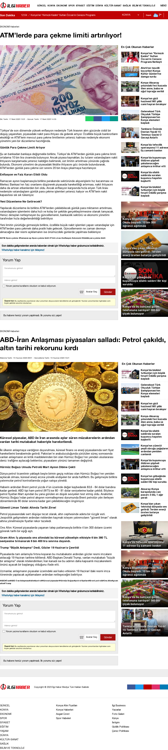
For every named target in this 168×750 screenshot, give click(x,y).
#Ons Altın (107, 581)
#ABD (2, 581)
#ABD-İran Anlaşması (19, 581)
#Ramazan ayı (25, 238)
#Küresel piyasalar (50, 581)
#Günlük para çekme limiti (93, 238)
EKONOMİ (61, 5)
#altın (31, 581)
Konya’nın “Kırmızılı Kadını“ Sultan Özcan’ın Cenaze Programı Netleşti (58, 18)
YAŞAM (4, 731)
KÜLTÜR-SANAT (113, 5)
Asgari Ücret (62, 714)
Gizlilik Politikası (120, 726)
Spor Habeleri (63, 718)
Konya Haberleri (64, 709)
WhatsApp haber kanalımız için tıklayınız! (23, 250)
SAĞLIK (127, 5)
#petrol (37, 581)
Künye (115, 718)
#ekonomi (76, 238)
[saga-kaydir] (19, 15)
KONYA (51, 5)
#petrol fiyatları (81, 581)
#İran (7, 581)
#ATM (2, 238)
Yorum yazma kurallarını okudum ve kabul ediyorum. (31, 286)
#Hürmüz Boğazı (66, 581)
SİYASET (80, 5)
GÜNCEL (41, 5)
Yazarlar (116, 709)
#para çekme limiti (40, 238)
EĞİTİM (90, 5)
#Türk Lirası (55, 238)
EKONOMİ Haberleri (9, 26)
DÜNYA (99, 5)
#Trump (7, 583)
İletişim (116, 722)
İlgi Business (119, 705)
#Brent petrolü (95, 581)
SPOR (71, 5)
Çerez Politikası (120, 731)
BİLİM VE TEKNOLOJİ (143, 5)
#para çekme (12, 238)
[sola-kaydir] (17, 15)
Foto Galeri (118, 714)
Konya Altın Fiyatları (66, 705)
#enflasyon (66, 238)
